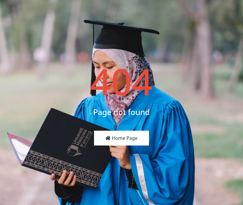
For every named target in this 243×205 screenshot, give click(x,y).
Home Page (121, 138)
